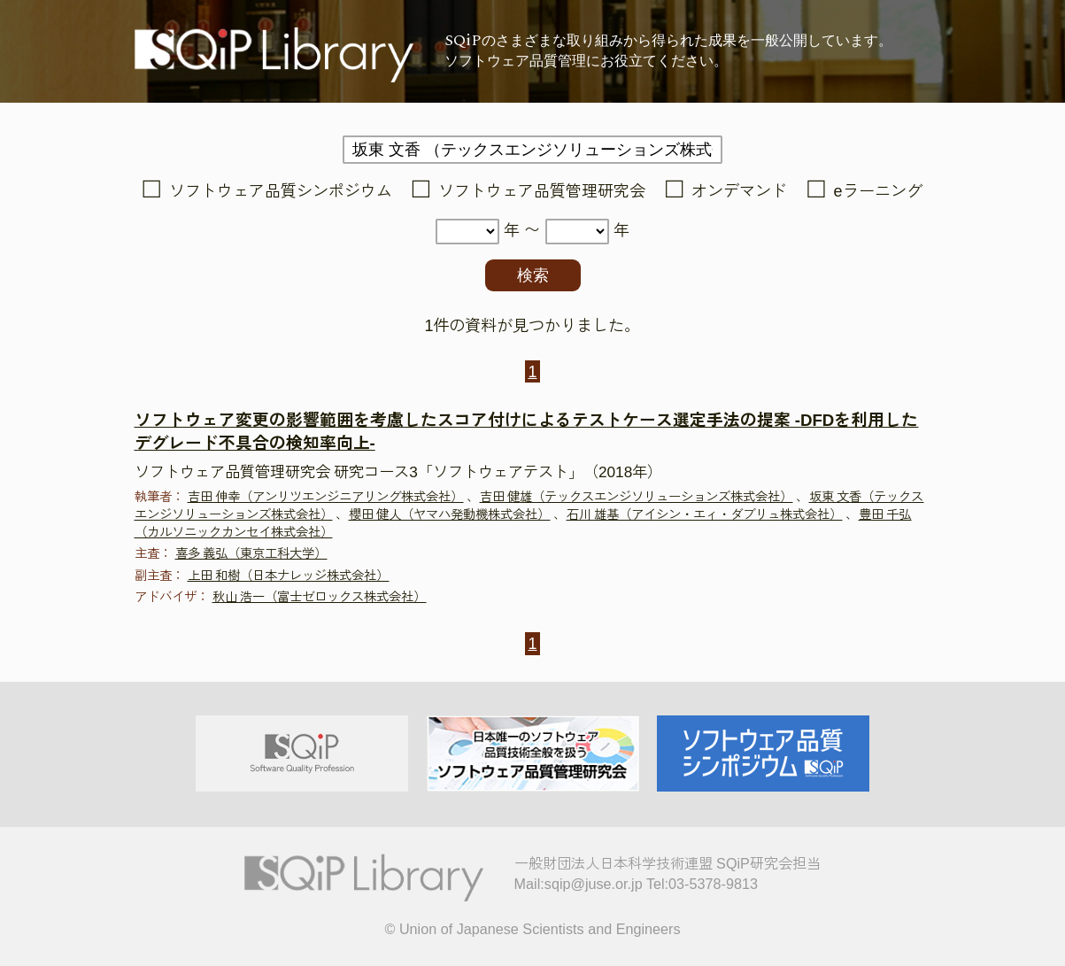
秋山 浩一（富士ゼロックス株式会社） (319, 597)
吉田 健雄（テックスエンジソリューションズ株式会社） (636, 497)
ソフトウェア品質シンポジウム (280, 191)
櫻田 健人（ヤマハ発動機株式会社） (450, 514)
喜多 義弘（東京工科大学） (251, 553)
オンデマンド (739, 191)
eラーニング (878, 191)
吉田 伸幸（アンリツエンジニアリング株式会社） (326, 497)
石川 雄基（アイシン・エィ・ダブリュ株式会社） (705, 514)
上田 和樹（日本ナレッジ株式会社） (289, 575)
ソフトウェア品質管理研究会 (541, 191)
